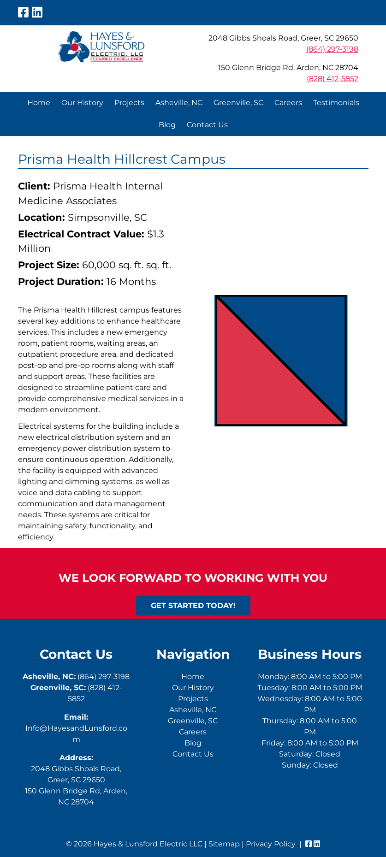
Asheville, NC (178, 102)
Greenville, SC (238, 102)
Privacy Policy (271, 843)
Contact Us (207, 124)
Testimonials (336, 102)
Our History (82, 102)
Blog (167, 124)
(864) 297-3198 (332, 49)
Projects (129, 102)
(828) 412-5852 (332, 78)
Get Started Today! (193, 605)
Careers (288, 102)
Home (38, 102)
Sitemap (224, 843)
